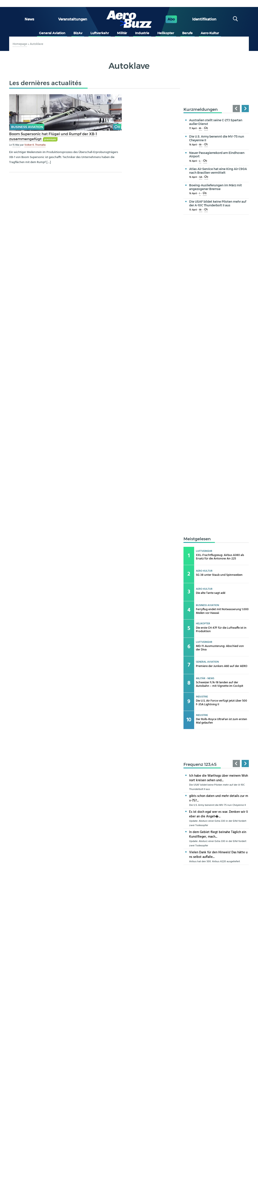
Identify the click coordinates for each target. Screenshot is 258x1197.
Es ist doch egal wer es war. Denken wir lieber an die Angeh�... (218, 814)
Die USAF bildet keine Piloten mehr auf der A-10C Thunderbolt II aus (217, 203)
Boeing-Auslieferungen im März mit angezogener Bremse (215, 187)
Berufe (187, 33)
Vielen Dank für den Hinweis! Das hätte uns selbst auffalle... (218, 855)
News (29, 19)
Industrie (142, 33)
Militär (122, 33)
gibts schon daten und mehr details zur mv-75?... (218, 798)
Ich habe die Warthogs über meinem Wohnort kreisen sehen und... (218, 778)
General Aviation (52, 33)
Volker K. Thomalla (35, 145)
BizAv (77, 33)
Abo (171, 19)
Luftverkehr (99, 33)
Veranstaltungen (72, 19)
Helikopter (165, 33)
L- (200, 161)
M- (200, 128)
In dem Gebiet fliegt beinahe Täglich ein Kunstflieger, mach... (217, 834)
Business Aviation (27, 127)
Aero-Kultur (210, 33)
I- (200, 193)
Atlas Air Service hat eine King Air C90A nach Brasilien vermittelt (218, 170)
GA (200, 177)
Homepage (20, 44)
